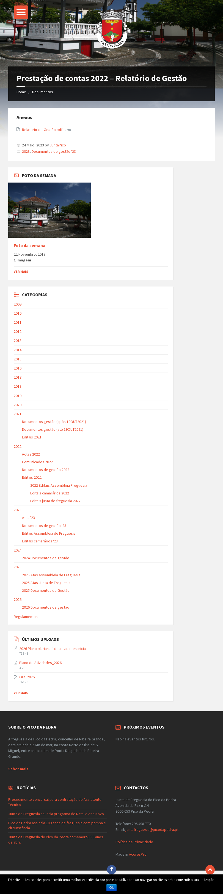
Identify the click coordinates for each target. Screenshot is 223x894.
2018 (17, 386)
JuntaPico (58, 145)
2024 (17, 550)
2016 (17, 368)
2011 (17, 322)
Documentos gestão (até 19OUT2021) (52, 429)
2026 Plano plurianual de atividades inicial (53, 648)
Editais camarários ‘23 (40, 541)
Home (21, 91)
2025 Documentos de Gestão (46, 590)
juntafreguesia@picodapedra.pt (152, 829)
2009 (17, 304)
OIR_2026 (27, 676)
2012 (17, 331)
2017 (17, 377)
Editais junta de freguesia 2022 (55, 500)
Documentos (42, 91)
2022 (17, 446)
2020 (17, 404)
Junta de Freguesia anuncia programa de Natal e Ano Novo (56, 813)
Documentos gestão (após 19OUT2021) (54, 421)
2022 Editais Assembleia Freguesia (58, 485)
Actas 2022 (31, 454)
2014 (17, 349)
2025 (17, 566)
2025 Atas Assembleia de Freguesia (51, 574)
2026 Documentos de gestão (45, 607)
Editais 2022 (32, 477)
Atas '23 (28, 517)
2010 (17, 313)
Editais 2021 (32, 437)
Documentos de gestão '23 (54, 151)
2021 (17, 413)
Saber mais (18, 768)
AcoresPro (137, 854)
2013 (17, 340)
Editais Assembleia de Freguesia (49, 533)
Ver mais (21, 271)
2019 (17, 395)
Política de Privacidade (134, 841)
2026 (17, 599)
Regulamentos (26, 616)
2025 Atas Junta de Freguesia (46, 582)
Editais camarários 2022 (49, 493)
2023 (26, 151)
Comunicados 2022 (37, 461)
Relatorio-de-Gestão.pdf (42, 129)
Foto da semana (29, 245)
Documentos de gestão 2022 (45, 469)
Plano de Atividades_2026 (40, 662)
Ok (111, 888)
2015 (17, 359)
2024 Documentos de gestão (45, 557)
